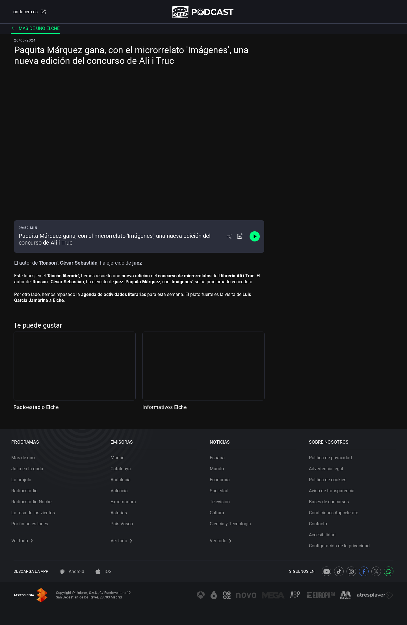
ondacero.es (27, 12)
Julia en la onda (30, 466)
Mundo (219, 466)
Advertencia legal (328, 466)
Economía (222, 477)
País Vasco (124, 521)
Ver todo (24, 538)
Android (72, 571)
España (219, 455)
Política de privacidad (332, 455)
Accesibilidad (324, 532)
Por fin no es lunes (32, 521)
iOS (104, 571)
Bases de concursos (331, 499)
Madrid (120, 455)
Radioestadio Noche (34, 499)
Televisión (222, 499)
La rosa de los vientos (35, 510)
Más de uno (25, 455)
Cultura (219, 510)
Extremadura (125, 499)
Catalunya (123, 466)
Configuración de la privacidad (341, 543)
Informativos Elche (164, 408)
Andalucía (123, 477)
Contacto (320, 521)
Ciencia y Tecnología (232, 521)
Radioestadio (27, 488)
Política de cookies (329, 477)
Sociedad (221, 488)
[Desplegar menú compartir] (229, 237)
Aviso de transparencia (334, 488)
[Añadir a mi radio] (240, 237)
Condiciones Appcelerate (335, 510)
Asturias (121, 510)
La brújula (24, 477)
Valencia (121, 488)
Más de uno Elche (35, 29)
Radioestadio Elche (36, 408)
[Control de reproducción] (255, 238)
